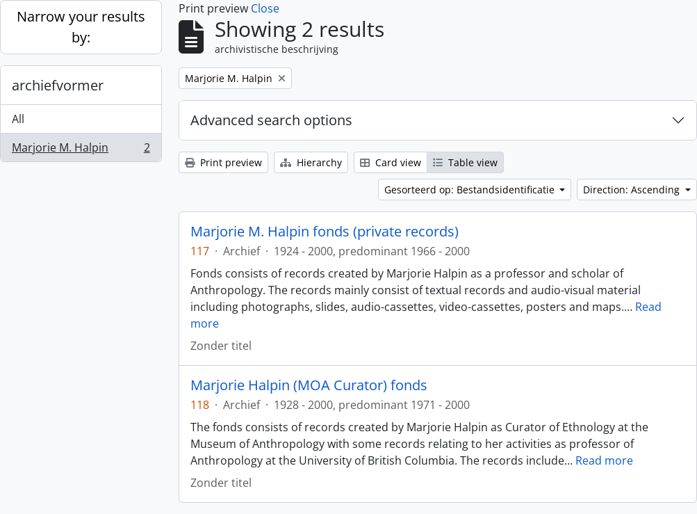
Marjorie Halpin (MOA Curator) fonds (308, 385)
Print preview (223, 162)
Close (265, 8)
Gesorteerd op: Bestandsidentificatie (470, 189)
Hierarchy (311, 162)
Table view (465, 162)
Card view (390, 162)
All (18, 119)
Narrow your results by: (81, 27)
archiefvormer (58, 85)
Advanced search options (271, 120)
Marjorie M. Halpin (80, 150)
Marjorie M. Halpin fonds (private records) (324, 231)
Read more (604, 460)
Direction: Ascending (632, 189)
